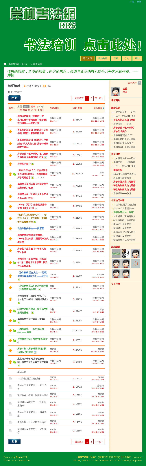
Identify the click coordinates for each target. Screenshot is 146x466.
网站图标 (117, 170)
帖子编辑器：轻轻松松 (124, 220)
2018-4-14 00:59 (98, 240)
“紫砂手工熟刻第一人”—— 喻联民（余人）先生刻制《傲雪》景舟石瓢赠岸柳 (32, 218)
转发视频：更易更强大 (124, 216)
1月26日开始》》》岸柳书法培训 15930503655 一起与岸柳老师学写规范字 (32, 174)
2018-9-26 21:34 (98, 207)
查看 (80, 108)
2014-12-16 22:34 (97, 351)
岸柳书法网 (55, 118)
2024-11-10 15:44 (97, 133)
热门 (42, 110)
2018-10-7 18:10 (98, 197)
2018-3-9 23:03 (98, 289)
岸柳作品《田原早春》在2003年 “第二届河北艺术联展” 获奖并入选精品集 (32, 262)
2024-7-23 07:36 (98, 157)
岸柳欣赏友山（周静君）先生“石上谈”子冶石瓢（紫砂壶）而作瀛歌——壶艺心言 (32, 119)
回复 (75, 108)
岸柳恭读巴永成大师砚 (124, 147)
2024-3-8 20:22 (98, 165)
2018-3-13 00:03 (98, 277)
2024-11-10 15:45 (97, 121)
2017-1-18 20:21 (98, 332)
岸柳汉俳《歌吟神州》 (124, 127)
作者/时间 (54, 108)
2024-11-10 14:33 (97, 145)
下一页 (98, 98)
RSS (49, 86)
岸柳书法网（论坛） (18, 64)
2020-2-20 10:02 (98, 187)
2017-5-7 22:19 (98, 312)
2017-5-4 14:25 (98, 322)
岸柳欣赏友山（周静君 (124, 181)
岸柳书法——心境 (122, 124)
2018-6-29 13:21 (98, 219)
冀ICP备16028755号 (109, 457)
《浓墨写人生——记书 (124, 112)
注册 (132, 2)
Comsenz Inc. (23, 460)
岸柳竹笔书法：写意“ (123, 212)
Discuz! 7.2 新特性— (123, 208)
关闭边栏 (132, 83)
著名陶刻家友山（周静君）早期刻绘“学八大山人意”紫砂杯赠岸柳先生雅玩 (32, 143)
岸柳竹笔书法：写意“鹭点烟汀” (32, 339)
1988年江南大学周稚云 (124, 174)
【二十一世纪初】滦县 (124, 116)
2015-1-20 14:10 (98, 342)
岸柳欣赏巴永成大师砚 (124, 139)
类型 (11, 108)
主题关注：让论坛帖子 (124, 232)
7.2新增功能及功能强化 (28, 378)
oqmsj (101, 377)
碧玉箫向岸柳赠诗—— (124, 178)
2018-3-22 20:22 (98, 264)
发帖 (14, 97)
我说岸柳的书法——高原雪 (30, 228)
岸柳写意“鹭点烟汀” (122, 135)
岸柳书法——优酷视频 (124, 162)
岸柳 (101, 173)
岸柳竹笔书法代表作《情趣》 (31, 319)
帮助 (137, 58)
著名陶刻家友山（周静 (124, 119)
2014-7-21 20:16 (98, 363)
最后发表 (98, 108)
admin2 (100, 274)
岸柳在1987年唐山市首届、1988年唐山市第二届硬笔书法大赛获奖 (33, 238)
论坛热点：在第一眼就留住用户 (32, 395)
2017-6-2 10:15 (98, 300)
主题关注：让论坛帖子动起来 (31, 422)
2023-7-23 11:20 (98, 175)
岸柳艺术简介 (24, 164)
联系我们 (127, 457)
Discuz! (20, 457)
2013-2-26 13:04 (98, 380)
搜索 (116, 58)
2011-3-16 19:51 (98, 396)
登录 (139, 2)
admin (53, 274)
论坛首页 (87, 58)
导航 (126, 58)
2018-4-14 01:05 (98, 230)
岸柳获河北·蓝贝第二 (123, 143)
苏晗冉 (100, 385)
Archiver (138, 457)
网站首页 (102, 58)
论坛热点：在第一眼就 (124, 239)
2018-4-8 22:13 (98, 252)
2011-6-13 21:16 (98, 388)
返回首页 (79, 98)
